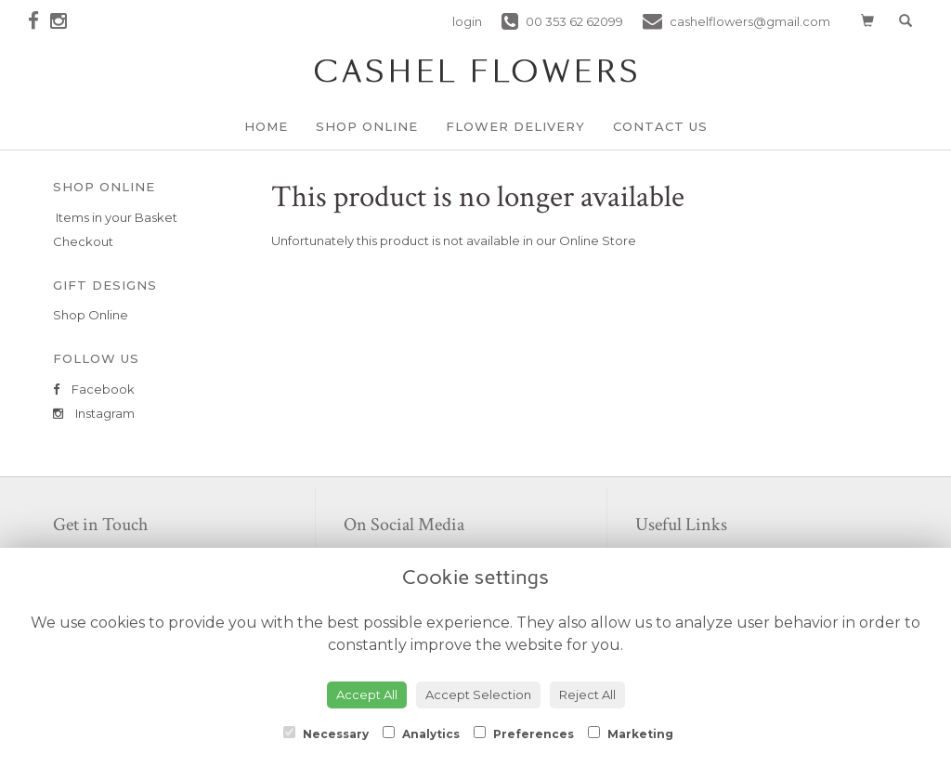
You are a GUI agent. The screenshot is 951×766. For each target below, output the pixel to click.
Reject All (587, 694)
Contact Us (660, 126)
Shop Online (367, 126)
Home (266, 126)
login (467, 21)
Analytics (421, 733)
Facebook (94, 389)
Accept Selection (478, 694)
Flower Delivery (515, 126)
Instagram (94, 413)
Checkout (83, 241)
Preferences (524, 733)
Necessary (326, 733)
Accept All (366, 694)
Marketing (630, 733)
